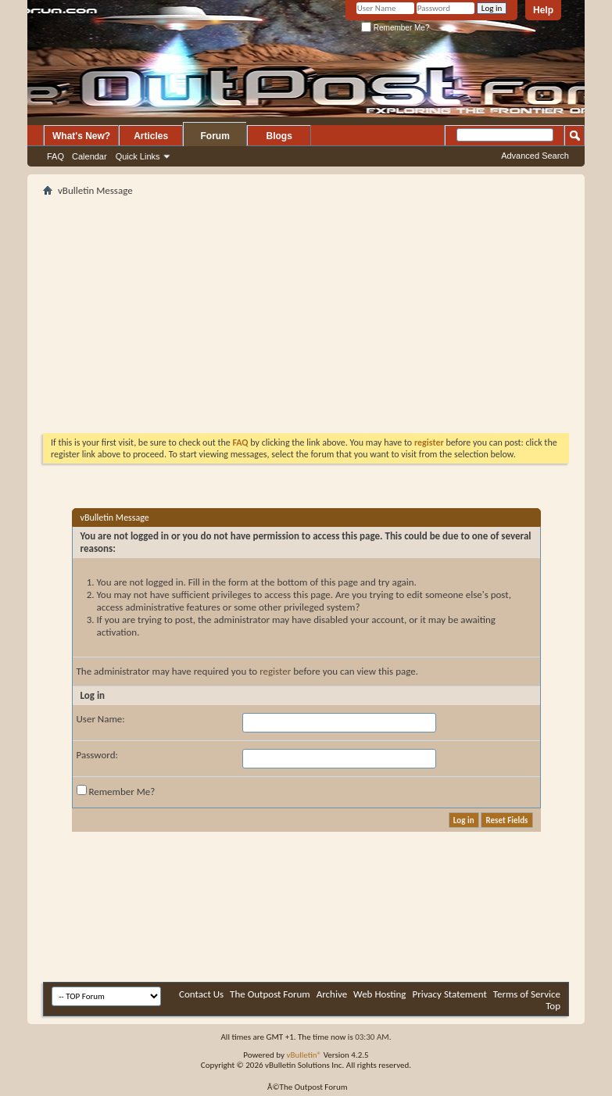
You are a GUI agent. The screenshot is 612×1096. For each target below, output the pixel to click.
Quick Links (138, 156)
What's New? (81, 136)
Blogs (279, 136)
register (275, 671)
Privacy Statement (449, 994)
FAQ (55, 156)
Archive (332, 994)
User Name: (101, 719)
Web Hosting (379, 994)
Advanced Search (535, 155)
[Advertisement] (226, 309)
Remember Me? (395, 27)
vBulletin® (303, 1055)
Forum (215, 136)
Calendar (89, 156)
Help (543, 10)
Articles (151, 136)
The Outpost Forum (270, 994)
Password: (97, 755)
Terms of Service (526, 994)
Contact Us (201, 994)
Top (553, 1006)
